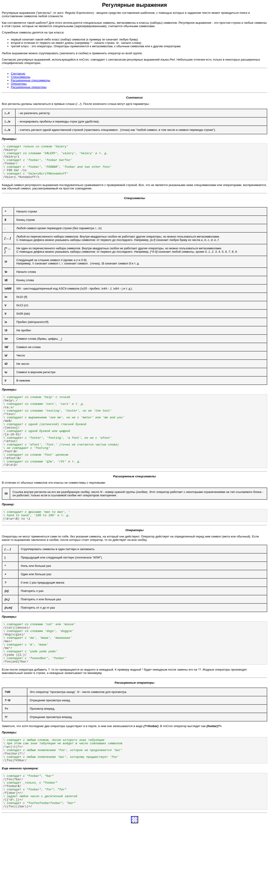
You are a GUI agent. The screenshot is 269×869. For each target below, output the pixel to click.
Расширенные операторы (29, 87)
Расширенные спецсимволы (30, 80)
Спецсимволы (20, 77)
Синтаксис (18, 73)
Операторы (19, 83)
